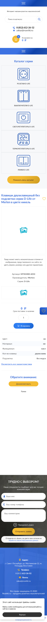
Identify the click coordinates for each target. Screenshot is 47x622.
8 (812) (23, 573)
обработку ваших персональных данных (23, 540)
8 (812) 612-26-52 (25, 27)
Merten (31, 277)
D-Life (27, 281)
